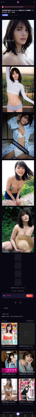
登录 (3, 316)
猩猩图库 (18, 2)
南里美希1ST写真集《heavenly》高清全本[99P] (9, 374)
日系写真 (5, 15)
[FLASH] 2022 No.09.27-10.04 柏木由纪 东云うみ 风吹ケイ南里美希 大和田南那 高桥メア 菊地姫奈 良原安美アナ (26, 346)
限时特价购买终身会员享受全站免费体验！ (14, 7)
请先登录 (29, 295)
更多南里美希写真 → (30, 320)
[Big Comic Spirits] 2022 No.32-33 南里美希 (9, 346)
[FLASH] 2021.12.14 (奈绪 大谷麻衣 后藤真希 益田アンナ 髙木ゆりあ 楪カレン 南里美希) (26, 402)
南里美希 (13, 287)
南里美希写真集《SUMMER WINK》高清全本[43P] (26, 374)
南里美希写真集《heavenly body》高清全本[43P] (8, 402)
